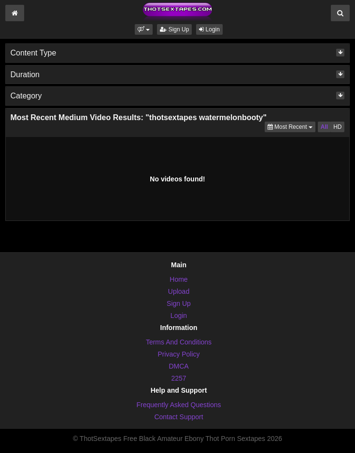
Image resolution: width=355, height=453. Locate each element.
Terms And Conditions (179, 342)
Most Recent (291, 126)
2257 (178, 378)
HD (337, 127)
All (324, 127)
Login (209, 29)
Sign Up (174, 29)
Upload (178, 291)
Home (178, 279)
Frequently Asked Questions (178, 405)
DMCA (178, 366)
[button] (144, 29)
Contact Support (178, 417)
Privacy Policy (178, 354)
